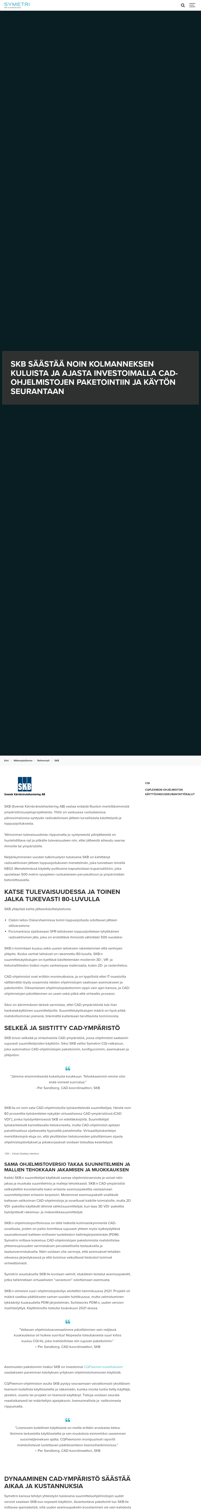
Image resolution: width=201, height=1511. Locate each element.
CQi (147, 783)
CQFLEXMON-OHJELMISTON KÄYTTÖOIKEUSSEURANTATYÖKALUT (170, 792)
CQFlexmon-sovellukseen (104, 1367)
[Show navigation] (192, 5)
